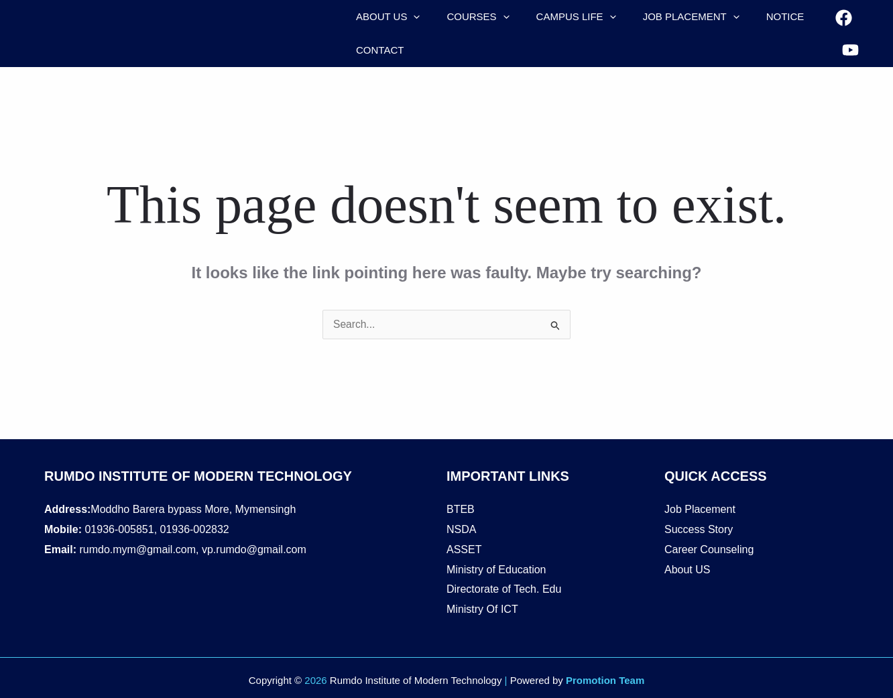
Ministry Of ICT (482, 609)
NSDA (461, 529)
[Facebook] (841, 24)
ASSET (463, 549)
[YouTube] (847, 44)
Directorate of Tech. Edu (503, 589)
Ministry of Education (496, 569)
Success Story (698, 529)
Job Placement (699, 509)
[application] (410, 17)
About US (687, 569)
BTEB (460, 509)
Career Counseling (709, 549)
